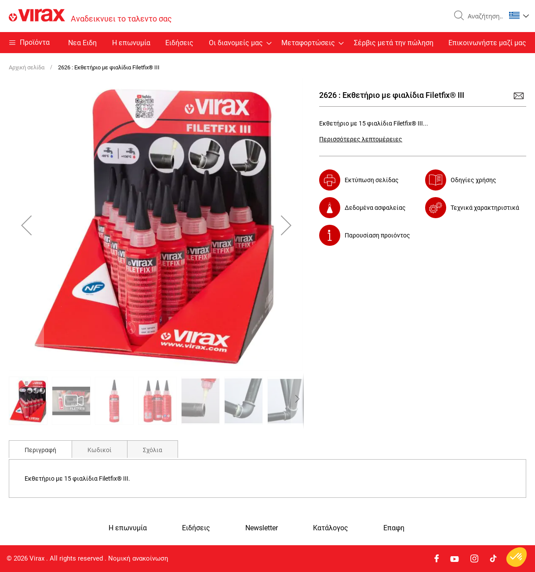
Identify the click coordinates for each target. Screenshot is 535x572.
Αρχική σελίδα (26, 67)
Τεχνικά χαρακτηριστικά (485, 207)
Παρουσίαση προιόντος (377, 235)
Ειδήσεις (179, 43)
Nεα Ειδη (82, 43)
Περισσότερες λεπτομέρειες (360, 139)
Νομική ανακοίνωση (138, 558)
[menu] (267, 42)
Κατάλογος (330, 528)
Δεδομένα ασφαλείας (375, 207)
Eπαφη (393, 528)
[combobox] (483, 16)
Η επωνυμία (131, 43)
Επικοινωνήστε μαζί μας (487, 43)
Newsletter (261, 528)
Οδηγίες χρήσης (473, 179)
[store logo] (90, 16)
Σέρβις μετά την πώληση (393, 43)
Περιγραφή (40, 449)
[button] (519, 15)
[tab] (40, 449)
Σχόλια (152, 449)
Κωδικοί (99, 449)
